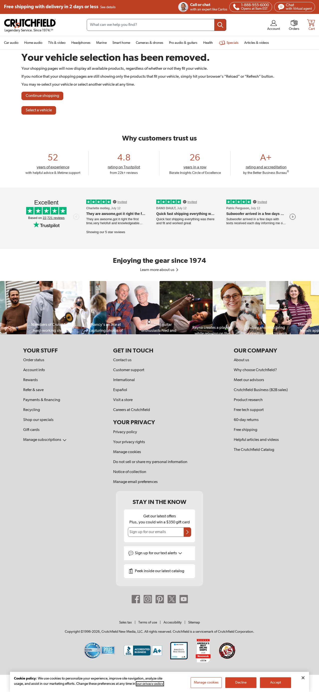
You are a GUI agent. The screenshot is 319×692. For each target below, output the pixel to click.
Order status (33, 360)
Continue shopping (42, 96)
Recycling (31, 410)
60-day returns (246, 420)
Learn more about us (159, 270)
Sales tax (125, 622)
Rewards (30, 380)
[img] (236, 7)
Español (120, 390)
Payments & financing (41, 400)
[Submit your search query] (220, 25)
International (124, 380)
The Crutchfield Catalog (254, 450)
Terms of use (147, 622)
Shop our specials (38, 420)
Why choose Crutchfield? (255, 370)
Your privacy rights (129, 442)
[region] (159, 307)
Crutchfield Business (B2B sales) (261, 390)
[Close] (303, 678)
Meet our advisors (249, 380)
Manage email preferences (135, 482)
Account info (34, 370)
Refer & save (33, 390)
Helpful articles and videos (256, 440)
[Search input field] (156, 25)
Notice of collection (129, 472)
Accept (275, 682)
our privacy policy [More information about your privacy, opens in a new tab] (150, 684)
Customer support (128, 370)
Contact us (122, 360)
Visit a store (123, 400)
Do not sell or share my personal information (150, 462)
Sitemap (194, 622)
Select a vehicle (39, 110)
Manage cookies (127, 452)
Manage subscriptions (45, 440)
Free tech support (249, 410)
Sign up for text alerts (158, 553)
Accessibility (172, 622)
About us (241, 360)
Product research (248, 400)
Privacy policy (125, 432)
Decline (241, 682)
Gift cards (31, 430)
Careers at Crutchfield (131, 410)
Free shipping (60, 7)
